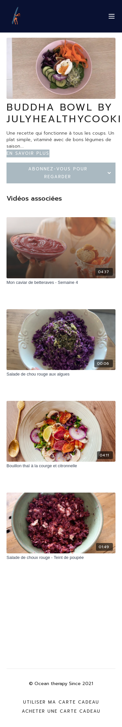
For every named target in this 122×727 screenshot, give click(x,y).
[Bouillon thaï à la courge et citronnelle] (61, 466)
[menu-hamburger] (111, 16)
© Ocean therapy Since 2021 (61, 683)
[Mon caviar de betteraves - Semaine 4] (61, 282)
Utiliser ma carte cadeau (61, 702)
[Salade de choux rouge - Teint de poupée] (61, 557)
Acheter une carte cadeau (61, 711)
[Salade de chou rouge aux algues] (61, 374)
